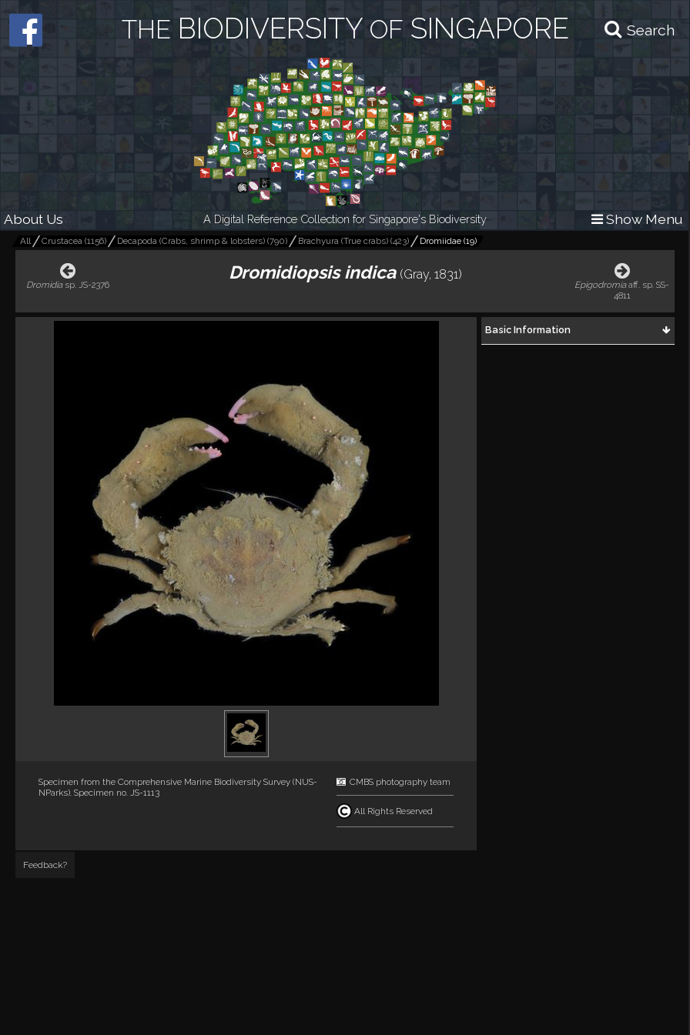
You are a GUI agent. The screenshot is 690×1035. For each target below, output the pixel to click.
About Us (33, 219)
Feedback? (45, 865)
